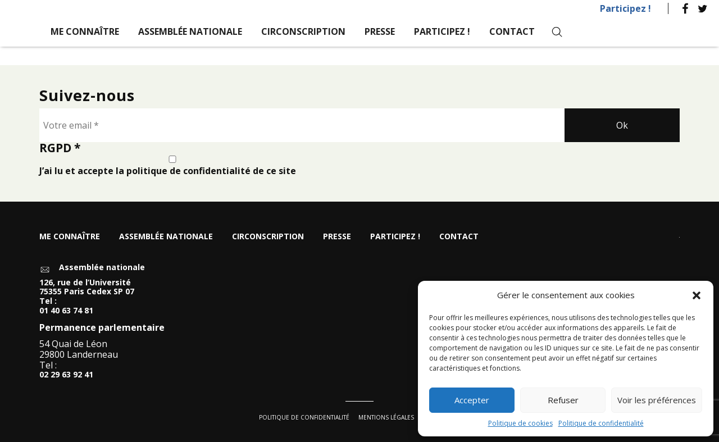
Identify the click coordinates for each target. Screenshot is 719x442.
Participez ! (625, 8)
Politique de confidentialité (601, 423)
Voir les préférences (656, 399)
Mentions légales (386, 417)
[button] (696, 295)
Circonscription (303, 31)
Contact (512, 31)
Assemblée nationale (190, 31)
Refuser (563, 399)
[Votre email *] (302, 125)
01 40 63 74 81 (66, 311)
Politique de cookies (520, 423)
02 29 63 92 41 (66, 375)
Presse (380, 31)
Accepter (471, 399)
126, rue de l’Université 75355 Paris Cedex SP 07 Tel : (86, 292)
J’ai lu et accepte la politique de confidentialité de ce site (172, 166)
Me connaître (85, 31)
